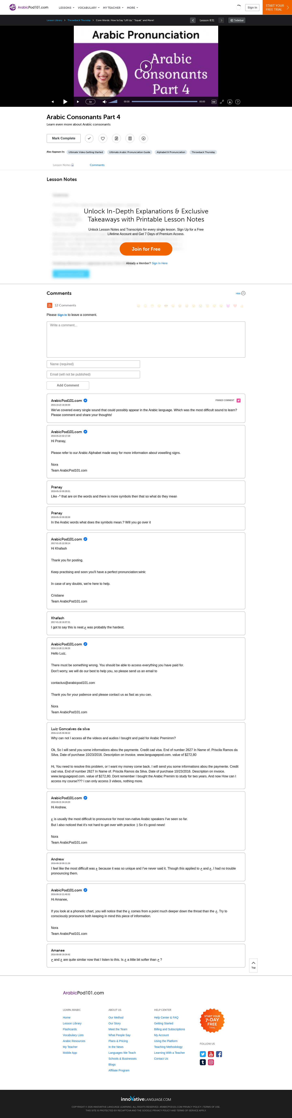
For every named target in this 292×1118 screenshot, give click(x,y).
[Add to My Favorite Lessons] (102, 138)
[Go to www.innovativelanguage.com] (146, 1098)
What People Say (119, 1035)
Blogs (112, 1064)
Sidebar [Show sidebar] (239, 20)
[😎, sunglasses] (166, 306)
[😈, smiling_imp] (228, 306)
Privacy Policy (192, 1107)
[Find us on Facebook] (219, 1054)
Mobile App (70, 1052)
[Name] (93, 364)
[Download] (229, 101)
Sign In (252, 7)
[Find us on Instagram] (211, 1062)
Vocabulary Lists (73, 1035)
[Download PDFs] (130, 138)
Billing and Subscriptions (169, 1029)
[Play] (65, 101)
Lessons (65, 8)
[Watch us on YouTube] (211, 1054)
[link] (193, 20)
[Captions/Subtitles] (214, 101)
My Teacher (111, 8)
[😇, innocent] (207, 306)
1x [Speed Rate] (90, 102)
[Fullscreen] (221, 101)
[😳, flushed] (145, 306)
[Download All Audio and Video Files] (143, 138)
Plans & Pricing (118, 1041)
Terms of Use (211, 1107)
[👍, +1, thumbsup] (241, 306)
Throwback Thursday (79, 20)
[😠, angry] (173, 306)
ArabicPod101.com (171, 1107)
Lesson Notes (62, 165)
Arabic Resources (74, 1041)
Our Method (115, 1017)
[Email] (93, 374)
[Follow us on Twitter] (203, 1054)
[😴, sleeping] (214, 306)
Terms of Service (188, 1110)
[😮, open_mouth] (221, 306)
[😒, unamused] (159, 306)
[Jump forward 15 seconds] (78, 101)
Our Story (114, 1023)
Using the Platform (165, 1041)
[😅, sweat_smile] (186, 306)
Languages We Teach (122, 1052)
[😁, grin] (152, 306)
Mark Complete (63, 138)
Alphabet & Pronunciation (171, 152)
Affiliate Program (118, 1070)
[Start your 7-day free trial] (212, 1020)
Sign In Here (159, 263)
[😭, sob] (200, 306)
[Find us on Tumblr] (203, 1062)
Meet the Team (117, 1029)
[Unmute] (104, 101)
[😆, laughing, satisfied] (179, 306)
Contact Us (161, 1058)
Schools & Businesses (122, 1058)
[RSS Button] (50, 305)
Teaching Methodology (168, 1046)
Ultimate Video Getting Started (86, 152)
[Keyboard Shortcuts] (237, 101)
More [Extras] (131, 8)
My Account (161, 1035)
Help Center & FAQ (166, 1017)
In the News (115, 1046)
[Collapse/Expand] (146, 293)
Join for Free (146, 249)
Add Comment (68, 385)
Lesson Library (54, 20)
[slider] (113, 102)
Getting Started (163, 1023)
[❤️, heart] (235, 306)
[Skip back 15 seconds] (53, 101)
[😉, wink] (193, 306)
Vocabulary (87, 8)
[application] (146, 66)
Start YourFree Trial (278, 7)
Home (66, 1017)
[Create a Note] (116, 138)
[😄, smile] (138, 306)
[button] (238, 7)
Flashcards (70, 1029)
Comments (97, 165)
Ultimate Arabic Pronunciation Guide (129, 152)
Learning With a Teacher (169, 1052)
